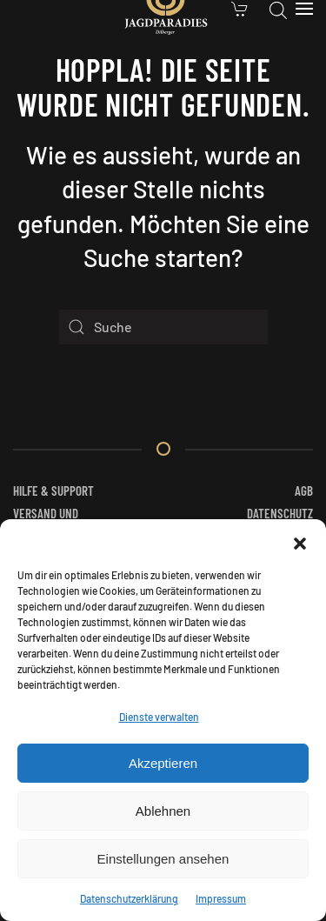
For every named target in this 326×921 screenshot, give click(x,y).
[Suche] (163, 327)
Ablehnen (163, 811)
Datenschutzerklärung (129, 898)
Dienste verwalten (159, 717)
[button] (300, 541)
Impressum (221, 898)
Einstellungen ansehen (163, 858)
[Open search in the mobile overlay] (278, 9)
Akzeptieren (163, 763)
